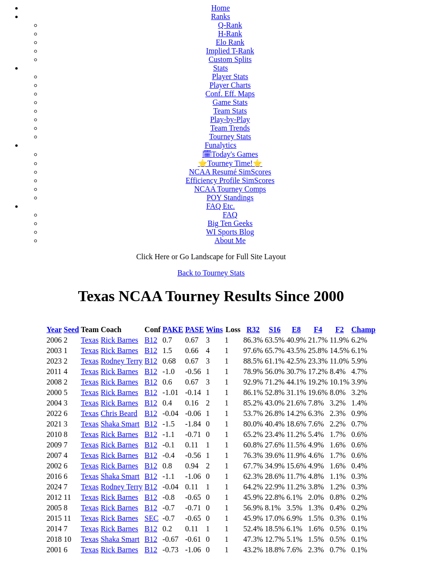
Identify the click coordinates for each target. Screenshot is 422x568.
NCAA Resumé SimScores (230, 172)
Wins (214, 329)
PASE (194, 329)
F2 (339, 329)
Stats (220, 68)
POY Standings (230, 197)
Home (220, 8)
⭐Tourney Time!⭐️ (230, 163)
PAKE (173, 329)
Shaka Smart (120, 424)
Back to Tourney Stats (211, 273)
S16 (275, 329)
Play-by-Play (230, 119)
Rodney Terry (122, 361)
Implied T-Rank (230, 51)
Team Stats (230, 111)
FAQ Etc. (220, 206)
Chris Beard (119, 413)
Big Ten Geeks (230, 223)
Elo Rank (230, 42)
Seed (71, 329)
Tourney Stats (230, 136)
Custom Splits (229, 59)
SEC (151, 518)
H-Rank (230, 34)
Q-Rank (230, 25)
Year (54, 329)
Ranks (220, 16)
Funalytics (221, 145)
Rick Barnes (119, 340)
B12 (150, 340)
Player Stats (230, 76)
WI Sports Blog (230, 232)
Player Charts (230, 85)
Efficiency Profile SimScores (229, 180)
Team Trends (230, 128)
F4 (318, 329)
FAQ (230, 215)
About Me (230, 240)
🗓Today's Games (230, 154)
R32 (253, 329)
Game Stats (230, 102)
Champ (363, 329)
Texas (90, 340)
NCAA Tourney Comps (230, 189)
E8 (296, 329)
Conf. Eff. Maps (230, 94)
